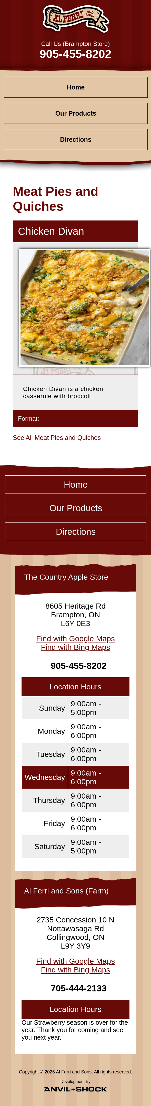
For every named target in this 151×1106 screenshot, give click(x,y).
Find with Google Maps (75, 638)
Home (76, 87)
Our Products (75, 113)
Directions (75, 139)
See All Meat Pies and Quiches (57, 437)
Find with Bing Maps (75, 647)
